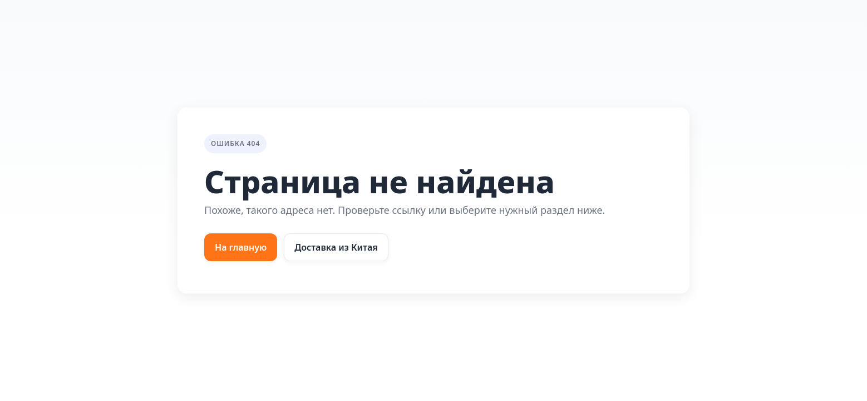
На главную (241, 247)
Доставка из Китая (336, 247)
